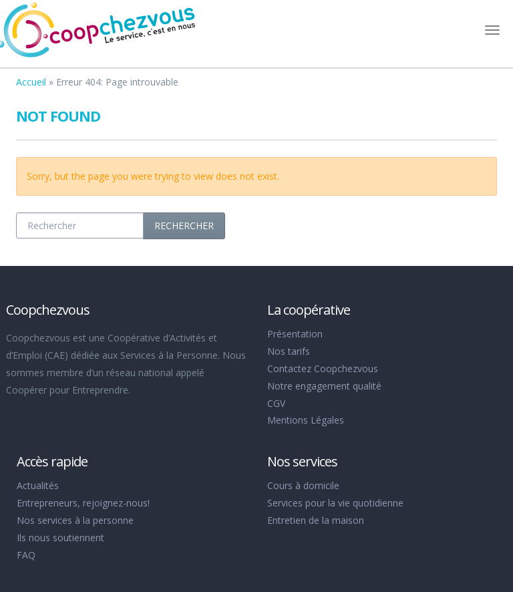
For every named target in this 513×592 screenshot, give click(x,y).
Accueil (31, 82)
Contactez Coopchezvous (322, 368)
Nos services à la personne (75, 520)
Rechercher (184, 225)
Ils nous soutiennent (60, 537)
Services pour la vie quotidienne (335, 502)
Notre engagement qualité (324, 386)
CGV (276, 403)
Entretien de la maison (315, 520)
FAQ (26, 555)
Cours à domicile (303, 485)
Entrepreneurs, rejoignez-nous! (83, 502)
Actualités (38, 485)
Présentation (295, 333)
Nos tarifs (288, 351)
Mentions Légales (305, 420)
